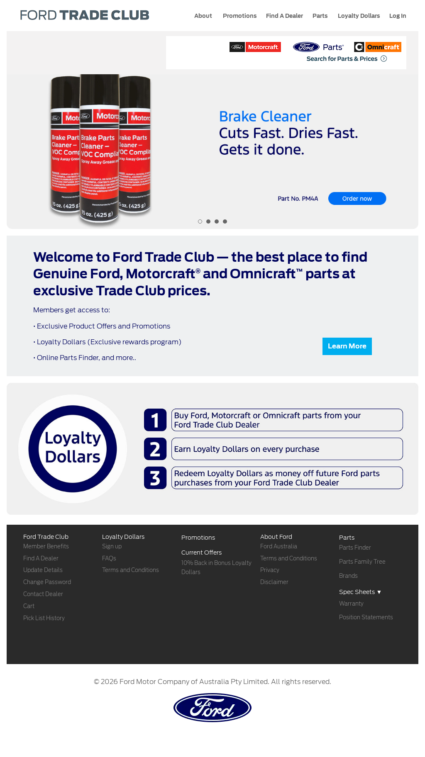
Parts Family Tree (362, 562)
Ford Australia (278, 546)
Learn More (347, 346)
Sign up (112, 546)
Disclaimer (274, 582)
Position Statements (366, 617)
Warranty (351, 604)
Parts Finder (355, 548)
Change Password (47, 582)
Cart (28, 606)
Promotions (239, 16)
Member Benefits (46, 546)
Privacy (269, 570)
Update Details (43, 570)
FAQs (109, 558)
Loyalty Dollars (358, 16)
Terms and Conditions (130, 570)
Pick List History (44, 618)
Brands (348, 576)
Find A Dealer (41, 558)
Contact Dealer (43, 594)
